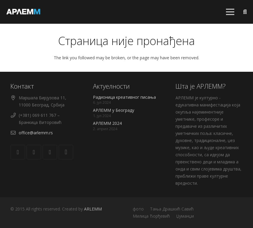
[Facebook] (33, 152)
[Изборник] (230, 11)
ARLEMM (93, 209)
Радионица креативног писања (124, 97)
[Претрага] (245, 11)
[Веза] (23, 11)
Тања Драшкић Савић (172, 209)
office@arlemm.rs (36, 132)
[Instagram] (65, 152)
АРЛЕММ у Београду (113, 110)
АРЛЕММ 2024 (107, 123)
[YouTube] (49, 152)
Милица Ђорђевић (151, 216)
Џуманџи (185, 216)
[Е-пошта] (17, 152)
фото (138, 209)
